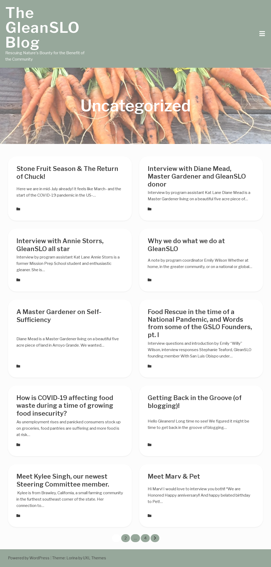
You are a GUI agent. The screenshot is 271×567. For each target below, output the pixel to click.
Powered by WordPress (28, 558)
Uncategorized (34, 209)
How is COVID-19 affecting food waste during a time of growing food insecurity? (64, 405)
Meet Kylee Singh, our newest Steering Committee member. (62, 480)
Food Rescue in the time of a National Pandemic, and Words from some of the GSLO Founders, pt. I (200, 323)
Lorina (72, 558)
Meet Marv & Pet (174, 476)
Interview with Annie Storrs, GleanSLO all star (59, 245)
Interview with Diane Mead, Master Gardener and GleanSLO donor (197, 176)
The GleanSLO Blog (42, 27)
